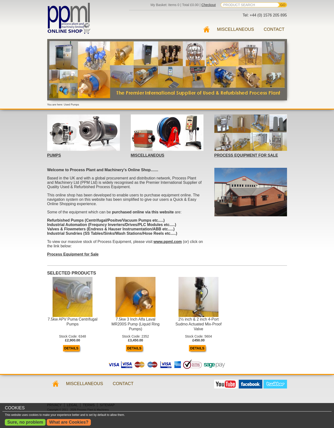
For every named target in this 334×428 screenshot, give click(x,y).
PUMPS (54, 155)
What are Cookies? (68, 422)
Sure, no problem (25, 422)
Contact (274, 29)
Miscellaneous (235, 29)
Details (71, 348)
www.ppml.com (168, 242)
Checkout (209, 5)
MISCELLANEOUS (147, 155)
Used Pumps (206, 29)
